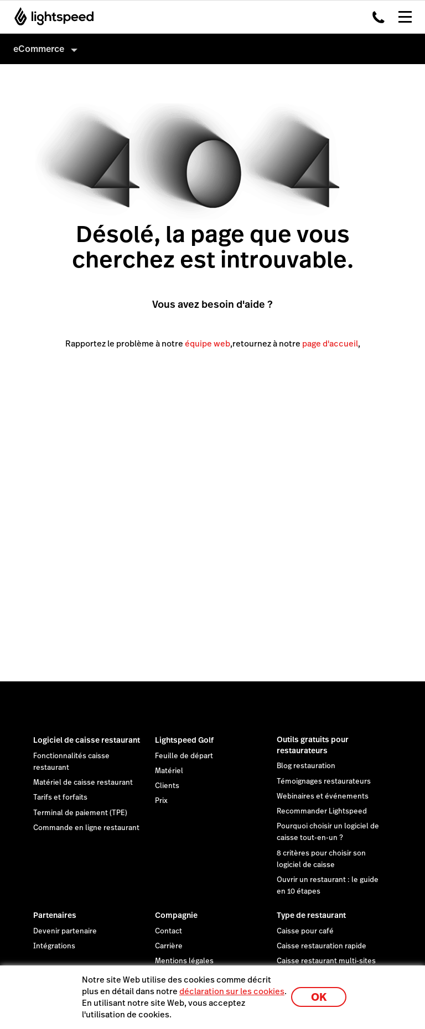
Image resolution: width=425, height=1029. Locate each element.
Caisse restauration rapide (321, 946)
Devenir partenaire (65, 931)
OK (318, 997)
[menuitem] (212, 49)
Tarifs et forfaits (60, 797)
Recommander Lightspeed (322, 811)
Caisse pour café (305, 931)
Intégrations (54, 946)
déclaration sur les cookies (231, 991)
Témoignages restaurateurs (324, 781)
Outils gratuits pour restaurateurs (313, 745)
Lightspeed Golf (184, 740)
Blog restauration (306, 766)
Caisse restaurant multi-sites (326, 961)
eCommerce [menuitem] (38, 49)
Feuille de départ (184, 756)
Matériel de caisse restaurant (83, 783)
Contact (168, 931)
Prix (161, 801)
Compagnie (176, 915)
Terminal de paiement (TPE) (80, 813)
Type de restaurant (311, 915)
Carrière (169, 946)
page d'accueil (330, 343)
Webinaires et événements (323, 796)
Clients (167, 786)
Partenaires (54, 915)
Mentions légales (184, 961)
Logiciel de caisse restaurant (86, 740)
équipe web (207, 343)
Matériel (169, 771)
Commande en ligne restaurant (86, 828)
